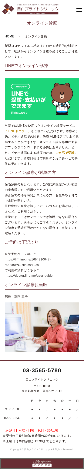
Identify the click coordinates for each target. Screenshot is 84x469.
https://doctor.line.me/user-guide (29, 275)
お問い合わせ (42, 461)
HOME (9, 36)
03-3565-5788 (42, 370)
